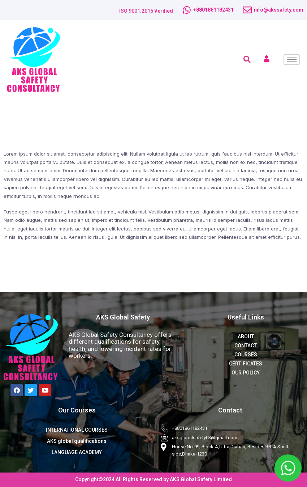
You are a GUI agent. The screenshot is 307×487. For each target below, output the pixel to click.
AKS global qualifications (77, 441)
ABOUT (246, 336)
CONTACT (245, 345)
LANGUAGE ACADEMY (77, 452)
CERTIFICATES (245, 364)
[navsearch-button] (247, 59)
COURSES (245, 354)
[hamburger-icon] (292, 59)
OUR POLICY (246, 373)
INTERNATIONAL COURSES (77, 430)
